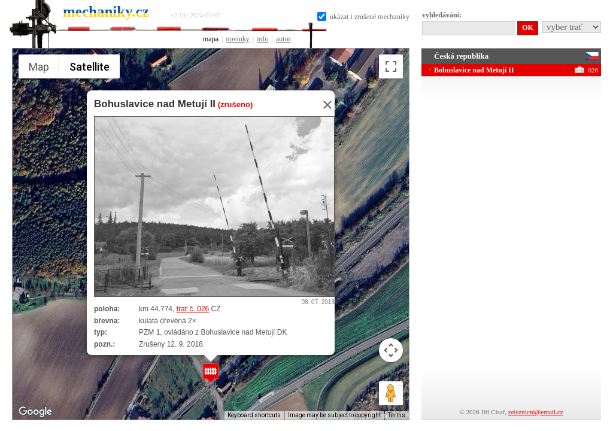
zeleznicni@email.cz (535, 411)
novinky (237, 39)
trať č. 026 (193, 309)
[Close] (324, 104)
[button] (210, 373)
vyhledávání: (442, 15)
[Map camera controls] (391, 350)
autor (283, 39)
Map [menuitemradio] (39, 66)
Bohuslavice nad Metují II (155, 104)
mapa (211, 39)
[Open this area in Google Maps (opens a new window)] (35, 412)
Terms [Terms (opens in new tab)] (396, 415)
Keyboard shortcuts (254, 415)
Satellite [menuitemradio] (89, 66)
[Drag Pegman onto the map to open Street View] (391, 393)
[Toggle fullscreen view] (391, 66)
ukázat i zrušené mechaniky (363, 17)
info (262, 39)
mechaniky (106, 12)
